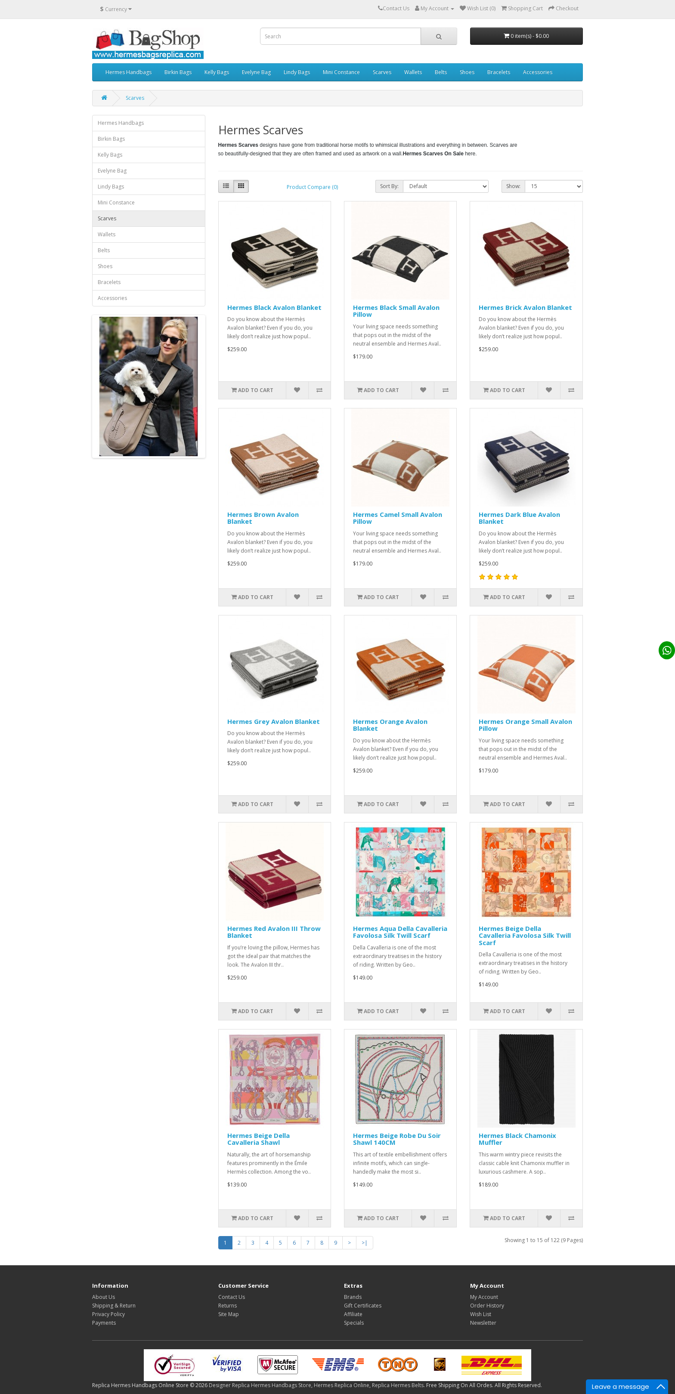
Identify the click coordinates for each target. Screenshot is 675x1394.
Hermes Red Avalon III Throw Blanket (274, 932)
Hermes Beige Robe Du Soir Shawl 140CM (397, 1139)
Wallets (413, 72)
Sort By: (389, 186)
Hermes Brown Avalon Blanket (263, 518)
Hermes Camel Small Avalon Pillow (397, 518)
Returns (227, 1305)
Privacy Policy (108, 1314)
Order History (487, 1305)
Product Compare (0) (312, 187)
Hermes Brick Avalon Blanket (525, 307)
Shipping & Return (114, 1305)
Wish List (480, 1314)
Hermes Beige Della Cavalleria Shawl (258, 1139)
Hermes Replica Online (341, 1385)
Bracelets (498, 72)
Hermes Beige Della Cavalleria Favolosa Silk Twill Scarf (525, 935)
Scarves (382, 72)
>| (365, 1242)
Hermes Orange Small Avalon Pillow (525, 725)
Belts (441, 72)
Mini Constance (341, 72)
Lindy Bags (297, 72)
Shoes (467, 72)
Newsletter (483, 1322)
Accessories (537, 72)
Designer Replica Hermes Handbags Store (260, 1385)
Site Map (228, 1314)
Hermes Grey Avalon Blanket (273, 721)
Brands (353, 1297)
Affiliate (353, 1314)
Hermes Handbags (128, 72)
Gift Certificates (362, 1305)
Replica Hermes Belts (398, 1385)
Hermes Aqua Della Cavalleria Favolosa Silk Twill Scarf (400, 932)
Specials (354, 1322)
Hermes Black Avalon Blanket (274, 307)
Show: (513, 186)
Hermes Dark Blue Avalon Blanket (519, 518)
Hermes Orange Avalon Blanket (390, 725)
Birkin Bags (178, 72)
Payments (104, 1322)
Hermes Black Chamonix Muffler (517, 1139)
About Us (103, 1297)
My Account (484, 1297)
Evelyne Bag (256, 72)
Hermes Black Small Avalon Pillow (396, 311)
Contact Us (231, 1297)
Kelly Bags (216, 72)
